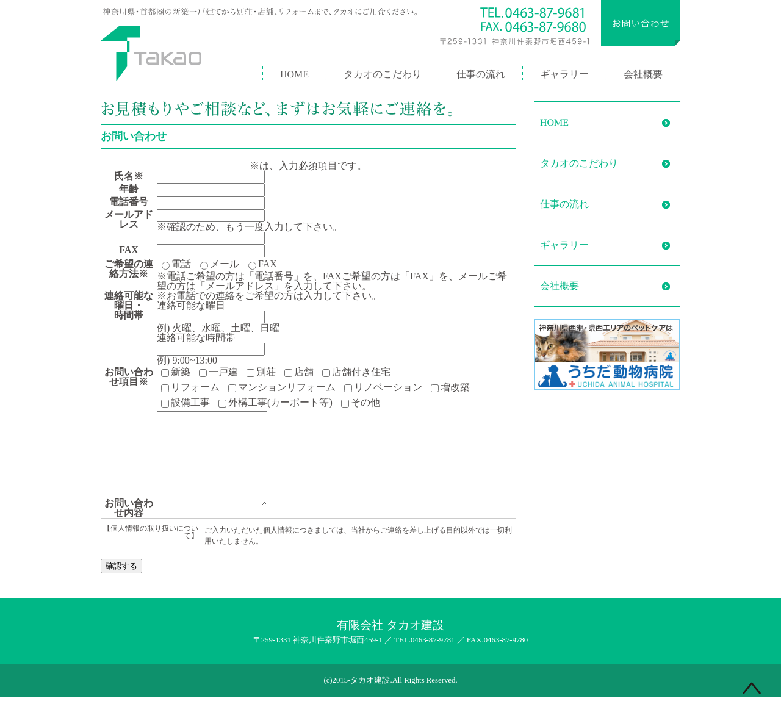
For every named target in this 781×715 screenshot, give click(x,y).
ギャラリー (564, 74)
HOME (294, 74)
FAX (262, 264)
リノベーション (383, 387)
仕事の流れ (480, 74)
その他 (360, 403)
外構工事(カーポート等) (275, 403)
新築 (175, 372)
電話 (176, 264)
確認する (121, 584)
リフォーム (190, 387)
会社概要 (643, 74)
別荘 (261, 372)
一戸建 (218, 372)
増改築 (450, 387)
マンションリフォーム (282, 387)
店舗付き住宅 (356, 372)
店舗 (299, 372)
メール (219, 264)
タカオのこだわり (383, 74)
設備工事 (185, 403)
